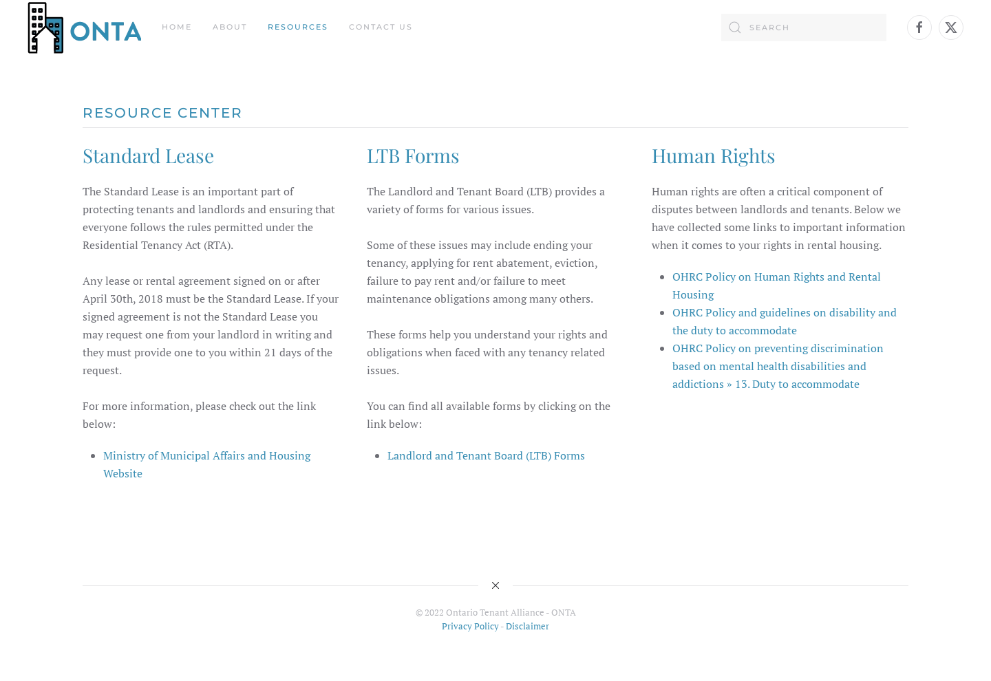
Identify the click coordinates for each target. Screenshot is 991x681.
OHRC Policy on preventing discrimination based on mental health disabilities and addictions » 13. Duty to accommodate (778, 365)
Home (177, 27)
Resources (298, 27)
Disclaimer (527, 626)
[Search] (803, 27)
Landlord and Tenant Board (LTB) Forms (486, 455)
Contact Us (381, 27)
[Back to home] (84, 27)
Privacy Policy (470, 626)
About (230, 27)
